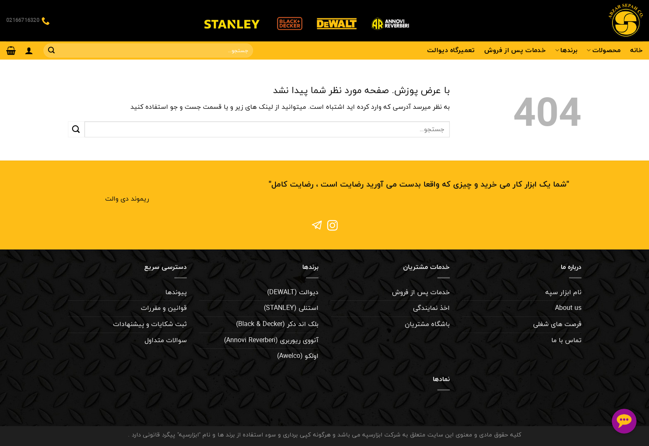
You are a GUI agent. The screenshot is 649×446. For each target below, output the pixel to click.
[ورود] (29, 50)
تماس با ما (566, 340)
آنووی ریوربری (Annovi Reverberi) (271, 340)
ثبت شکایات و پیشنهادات (150, 324)
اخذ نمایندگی (431, 308)
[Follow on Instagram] (332, 226)
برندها (566, 50)
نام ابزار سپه (563, 292)
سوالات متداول (166, 340)
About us (568, 308)
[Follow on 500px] (316, 226)
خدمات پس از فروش (515, 50)
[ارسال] (51, 50)
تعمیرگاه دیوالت (451, 50)
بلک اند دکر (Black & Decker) (277, 324)
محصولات (603, 50)
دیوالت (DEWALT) (292, 292)
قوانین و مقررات (164, 308)
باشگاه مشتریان (427, 324)
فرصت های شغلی (557, 324)
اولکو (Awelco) (297, 356)
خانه (636, 50)
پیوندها (176, 292)
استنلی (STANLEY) (291, 308)
